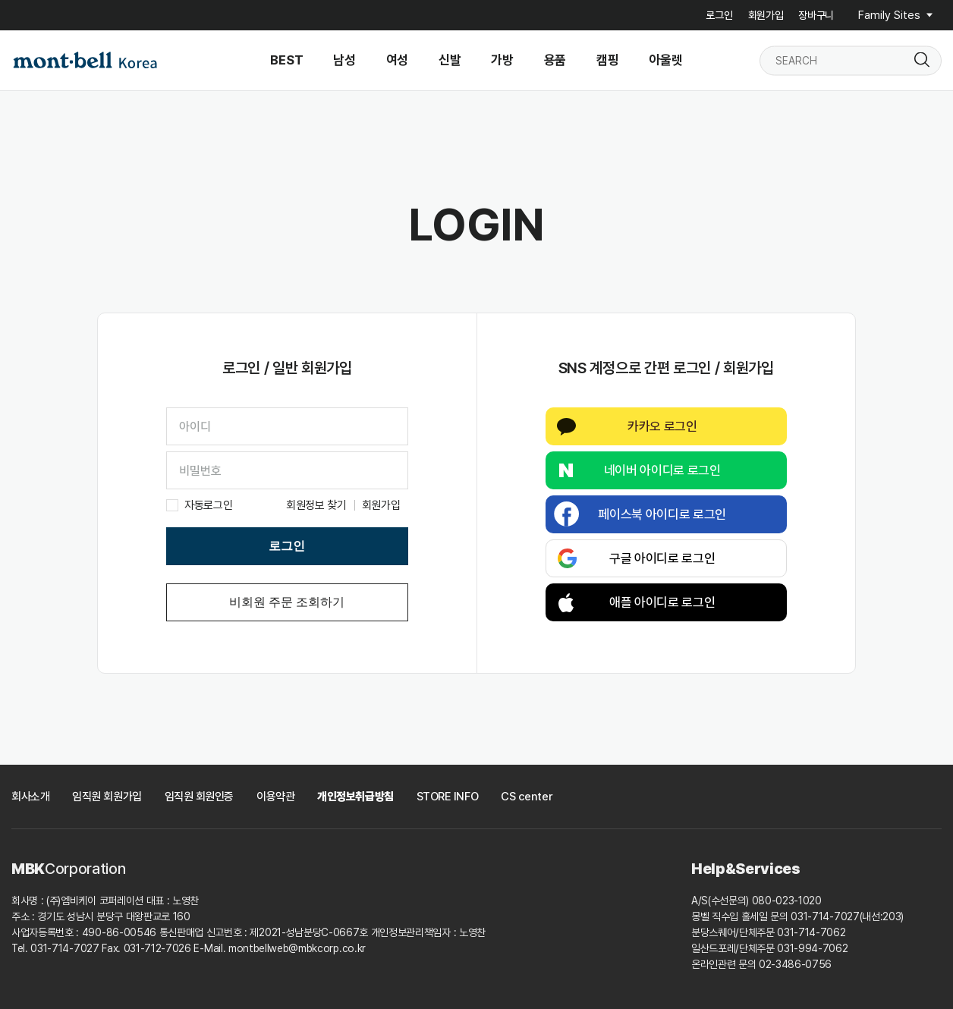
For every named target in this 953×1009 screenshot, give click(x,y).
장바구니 (816, 15)
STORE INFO (448, 796)
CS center (526, 796)
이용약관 (275, 796)
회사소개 (30, 796)
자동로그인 (208, 505)
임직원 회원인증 (199, 796)
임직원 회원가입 (106, 796)
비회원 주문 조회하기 (286, 602)
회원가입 (766, 15)
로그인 (719, 15)
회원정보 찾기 (316, 505)
